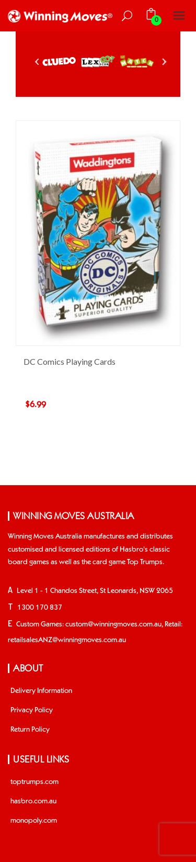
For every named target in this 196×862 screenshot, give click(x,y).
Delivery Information (41, 691)
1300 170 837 (39, 607)
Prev (37, 61)
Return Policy (30, 729)
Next (163, 61)
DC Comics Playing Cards (70, 361)
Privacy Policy (31, 710)
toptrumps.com (34, 782)
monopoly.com (33, 820)
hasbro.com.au (33, 801)
